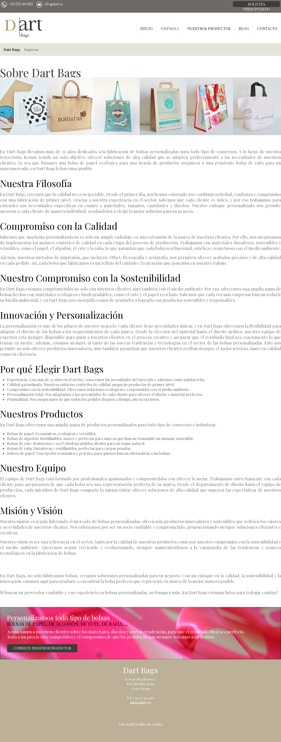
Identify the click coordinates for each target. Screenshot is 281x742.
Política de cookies (149, 724)
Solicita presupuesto (256, 4)
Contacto (267, 28)
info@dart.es (49, 4)
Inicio (146, 28)
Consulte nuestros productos (42, 648)
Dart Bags (12, 49)
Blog (244, 28)
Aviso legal (126, 724)
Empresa (170, 28)
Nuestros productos (209, 28)
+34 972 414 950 (17, 4)
